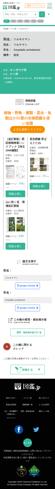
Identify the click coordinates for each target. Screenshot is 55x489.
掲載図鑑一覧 (27, 405)
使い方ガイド (44, 398)
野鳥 (20, 21)
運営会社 (32, 458)
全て (6, 21)
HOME (6, 29)
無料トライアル (35, 5)
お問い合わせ (36, 451)
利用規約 (8, 451)
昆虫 (33, 21)
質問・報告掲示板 (27, 411)
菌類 (26, 21)
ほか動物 (40, 21)
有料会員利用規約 (21, 451)
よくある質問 (44, 405)
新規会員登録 (11, 405)
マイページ (11, 418)
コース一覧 (27, 398)
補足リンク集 (44, 411)
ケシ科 (13, 29)
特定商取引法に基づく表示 (15, 458)
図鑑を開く (15, 193)
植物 (13, 21)
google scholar (29, 285)
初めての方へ (11, 398)
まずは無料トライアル (27, 129)
